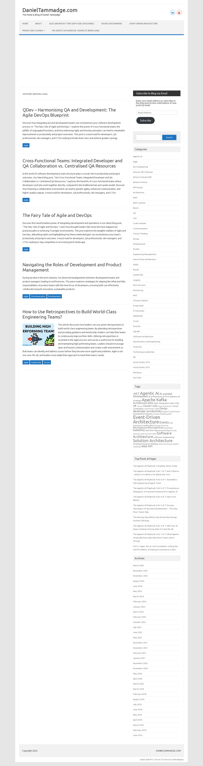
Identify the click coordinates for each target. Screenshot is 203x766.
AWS (135, 197)
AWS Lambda (139, 203)
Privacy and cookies (32, 31)
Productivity (138, 311)
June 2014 (137, 735)
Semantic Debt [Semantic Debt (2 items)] (139, 434)
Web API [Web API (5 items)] (146, 446)
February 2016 (139, 730)
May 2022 (137, 637)
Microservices (139, 285)
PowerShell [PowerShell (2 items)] (168, 428)
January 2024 (139, 607)
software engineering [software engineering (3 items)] (164, 437)
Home (25, 24)
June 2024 (137, 586)
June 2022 (137, 632)
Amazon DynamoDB (142, 177)
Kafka (135, 264)
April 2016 (137, 720)
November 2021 (140, 648)
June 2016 (137, 709)
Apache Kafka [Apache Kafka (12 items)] (154, 399)
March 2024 (138, 596)
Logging (136, 280)
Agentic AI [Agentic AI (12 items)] (149, 393)
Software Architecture (143, 336)
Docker (136, 249)
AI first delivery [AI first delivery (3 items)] (170, 396)
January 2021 (139, 658)
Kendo (136, 270)
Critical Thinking (140, 233)
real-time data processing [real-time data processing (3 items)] (157, 430)
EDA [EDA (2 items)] (170, 414)
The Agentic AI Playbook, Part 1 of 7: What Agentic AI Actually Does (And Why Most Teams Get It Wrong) (156, 537)
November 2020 (140, 668)
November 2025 (140, 576)
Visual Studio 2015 (141, 367)
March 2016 (138, 725)
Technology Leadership (143, 352)
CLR (135, 218)
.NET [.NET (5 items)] (136, 393)
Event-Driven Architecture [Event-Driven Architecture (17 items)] (146, 419)
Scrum (47, 362)
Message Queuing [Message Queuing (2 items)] (161, 426)
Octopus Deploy (140, 300)
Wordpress (178, 759)
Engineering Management (144, 254)
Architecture (138, 192)
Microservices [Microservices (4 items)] (155, 427)
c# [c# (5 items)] (134, 405)
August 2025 (138, 581)
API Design (138, 187)
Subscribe (145, 120)
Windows (137, 372)
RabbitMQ (138, 316)
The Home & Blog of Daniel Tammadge (41, 14)
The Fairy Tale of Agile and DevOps (57, 215)
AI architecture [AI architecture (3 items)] (155, 396)
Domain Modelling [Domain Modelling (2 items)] (160, 414)
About (38, 24)
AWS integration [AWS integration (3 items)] (161, 403)
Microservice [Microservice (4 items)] (140, 427)
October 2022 (139, 622)
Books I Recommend (112, 24)
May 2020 (137, 673)
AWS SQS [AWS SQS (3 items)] (174, 403)
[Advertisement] (101, 61)
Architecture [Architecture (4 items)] (140, 403)
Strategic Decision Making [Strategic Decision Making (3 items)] (145, 444)
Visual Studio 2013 (141, 362)
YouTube (137, 377)
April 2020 (137, 679)
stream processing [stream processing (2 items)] (165, 444)
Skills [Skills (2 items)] (154, 434)
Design (136, 239)
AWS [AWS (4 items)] (150, 403)
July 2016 (137, 704)
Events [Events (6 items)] (164, 422)
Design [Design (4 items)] (163, 408)
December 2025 (140, 571)
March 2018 (138, 689)
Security (136, 326)
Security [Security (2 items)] (173, 430)
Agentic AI (137, 156)
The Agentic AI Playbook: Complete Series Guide (75, 31)
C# (134, 213)
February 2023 (139, 617)
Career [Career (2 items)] (139, 406)
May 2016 (137, 715)
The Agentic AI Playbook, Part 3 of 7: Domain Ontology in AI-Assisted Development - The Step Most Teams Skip (155, 508)
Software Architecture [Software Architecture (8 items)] (152, 435)
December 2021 (140, 643)
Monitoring (138, 290)
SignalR (136, 331)
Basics (136, 208)
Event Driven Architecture (143, 24)
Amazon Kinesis (140, 182)
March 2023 (138, 612)
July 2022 (137, 627)
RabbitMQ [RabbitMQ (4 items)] (139, 430)
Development (54, 296)
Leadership (36, 362)
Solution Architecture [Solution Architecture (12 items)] (153, 440)
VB (134, 357)
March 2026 (138, 565)
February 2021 (139, 653)
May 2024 (137, 591)
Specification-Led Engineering (146, 341)
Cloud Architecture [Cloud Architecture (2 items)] (165, 406)
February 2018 (139, 694)
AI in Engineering (140, 167)
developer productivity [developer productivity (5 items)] (147, 411)
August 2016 (138, 699)
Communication (38, 296)
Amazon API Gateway (143, 172)
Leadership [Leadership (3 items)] (147, 425)
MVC (135, 295)
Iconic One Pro (146, 759)
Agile (26, 145)
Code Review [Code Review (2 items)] (149, 409)
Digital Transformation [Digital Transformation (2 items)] (171, 412)
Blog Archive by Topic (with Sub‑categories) (71, 24)
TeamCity (137, 347)
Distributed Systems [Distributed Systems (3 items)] (143, 414)
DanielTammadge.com (49, 10)
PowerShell (138, 306)
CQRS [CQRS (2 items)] (157, 409)
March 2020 (138, 684)
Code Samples (139, 223)
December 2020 (140, 663)
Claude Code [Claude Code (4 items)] (150, 405)
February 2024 (139, 601)
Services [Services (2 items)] (148, 434)
